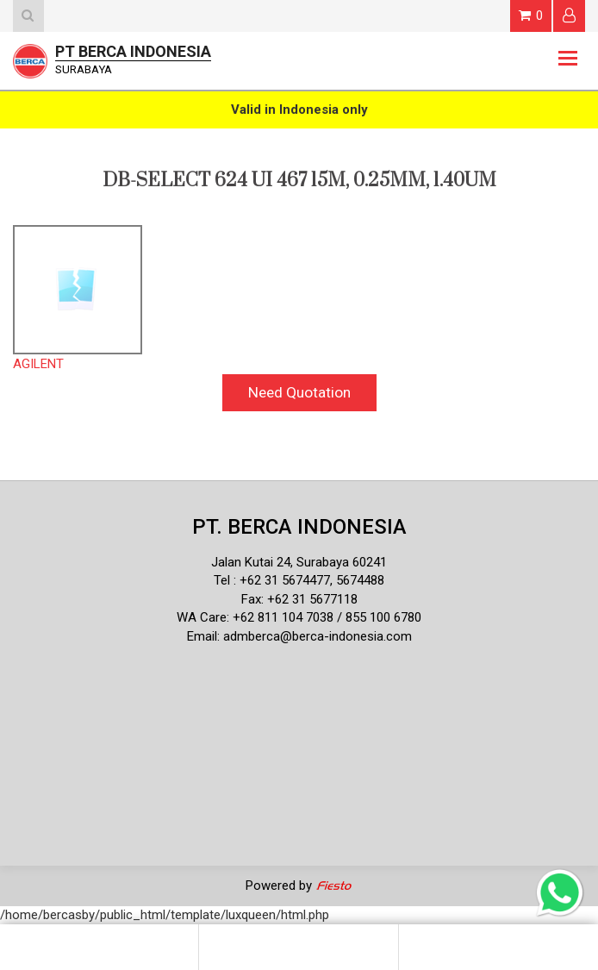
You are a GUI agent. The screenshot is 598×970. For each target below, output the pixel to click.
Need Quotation (299, 392)
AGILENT (38, 364)
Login (569, 15)
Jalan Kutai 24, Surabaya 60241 (299, 562)
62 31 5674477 (288, 580)
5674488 (360, 580)
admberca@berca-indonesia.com (317, 636)
